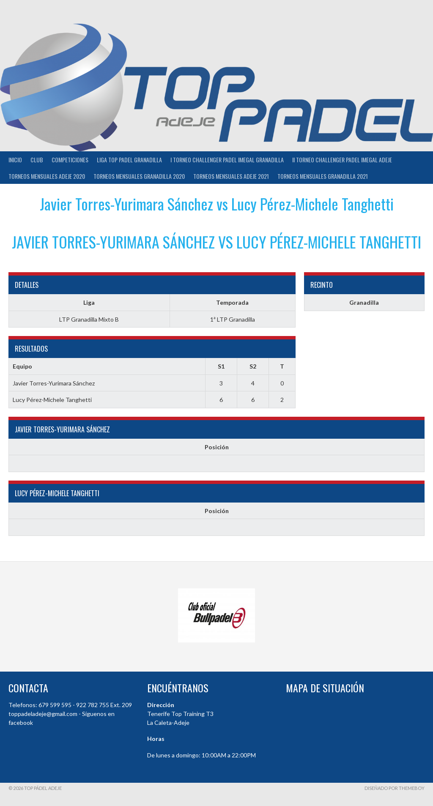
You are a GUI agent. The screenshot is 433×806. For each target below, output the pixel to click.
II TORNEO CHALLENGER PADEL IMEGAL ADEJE (342, 159)
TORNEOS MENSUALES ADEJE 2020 (46, 176)
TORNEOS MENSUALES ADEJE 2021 (231, 176)
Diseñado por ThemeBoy (394, 788)
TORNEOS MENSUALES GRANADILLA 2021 (322, 176)
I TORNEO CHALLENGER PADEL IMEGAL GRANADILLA (227, 159)
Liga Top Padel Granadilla (129, 159)
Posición (217, 447)
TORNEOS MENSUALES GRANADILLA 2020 (139, 176)
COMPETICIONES (70, 159)
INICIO (15, 159)
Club (36, 159)
